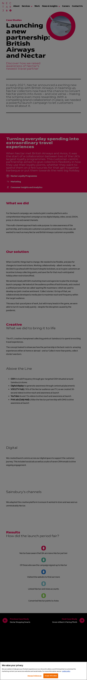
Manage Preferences (34, 676)
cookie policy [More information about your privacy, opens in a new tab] (66, 671)
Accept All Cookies (51, 676)
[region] (43, 671)
